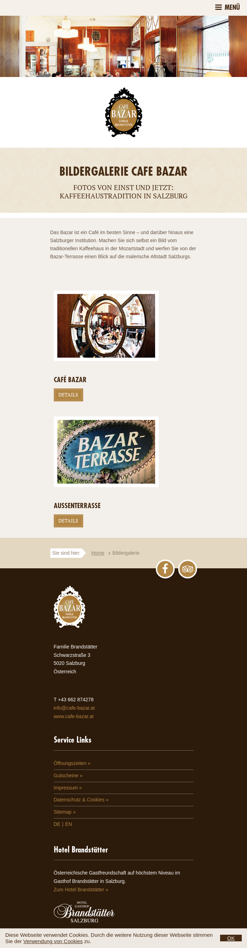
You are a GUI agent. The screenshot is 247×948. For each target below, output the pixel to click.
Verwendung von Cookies (53, 941)
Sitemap (63, 812)
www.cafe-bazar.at (74, 716)
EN (68, 824)
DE (57, 824)
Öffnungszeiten (70, 763)
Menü (232, 7)
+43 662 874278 (76, 699)
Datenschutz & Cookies (79, 799)
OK (231, 938)
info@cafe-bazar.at (74, 708)
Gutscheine (66, 775)
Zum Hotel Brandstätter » (81, 889)
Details (68, 394)
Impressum (66, 788)
